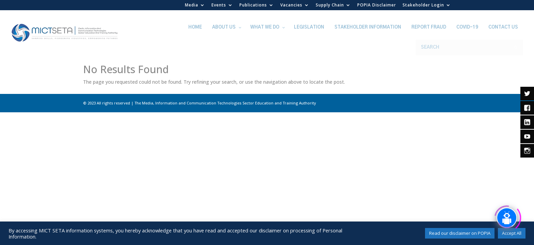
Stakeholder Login (423, 5)
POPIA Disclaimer (376, 5)
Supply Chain (330, 5)
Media (191, 5)
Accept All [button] (511, 233)
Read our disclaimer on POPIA (459, 233)
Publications (253, 5)
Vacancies (291, 5)
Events (218, 5)
